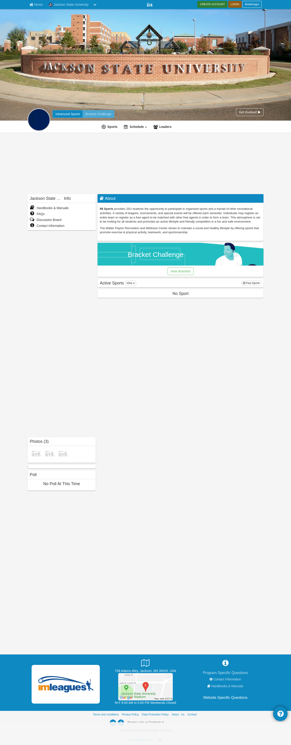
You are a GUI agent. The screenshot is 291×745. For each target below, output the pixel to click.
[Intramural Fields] (145, 686)
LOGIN (235, 4)
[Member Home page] (36, 4)
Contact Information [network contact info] (227, 679)
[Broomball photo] (36, 453)
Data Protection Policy (155, 714)
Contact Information (47, 226)
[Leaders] (163, 127)
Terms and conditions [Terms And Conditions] (106, 714)
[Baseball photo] (50, 453)
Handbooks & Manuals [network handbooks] (227, 686)
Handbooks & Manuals (49, 208)
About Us (178, 714)
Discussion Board (45, 220)
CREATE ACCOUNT (212, 4)
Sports (112, 127)
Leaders (165, 127)
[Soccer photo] (63, 453)
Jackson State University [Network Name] (68, 5)
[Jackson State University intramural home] (68, 114)
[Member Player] (150, 4)
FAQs (37, 214)
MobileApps (252, 4)
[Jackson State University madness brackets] (98, 114)
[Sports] (110, 127)
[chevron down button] (95, 4)
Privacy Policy (130, 714)
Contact (192, 714)
